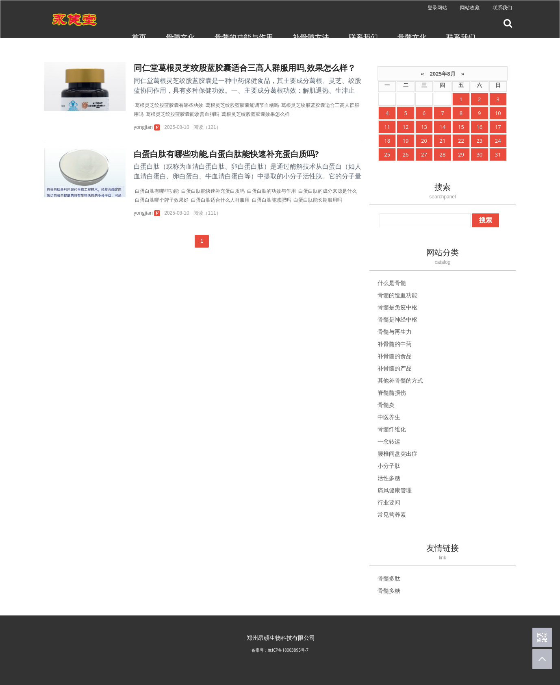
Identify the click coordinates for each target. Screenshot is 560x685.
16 (479, 126)
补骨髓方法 (311, 37)
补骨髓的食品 (395, 356)
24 (498, 140)
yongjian (143, 127)
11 (387, 126)
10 (498, 113)
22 (461, 140)
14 (443, 126)
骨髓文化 (180, 37)
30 (479, 154)
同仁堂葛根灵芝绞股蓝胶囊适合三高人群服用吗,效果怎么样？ (245, 67)
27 (424, 154)
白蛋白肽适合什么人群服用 (220, 199)
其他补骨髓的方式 (400, 380)
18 (387, 140)
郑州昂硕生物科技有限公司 (281, 638)
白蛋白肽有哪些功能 (157, 190)
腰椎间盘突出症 (397, 453)
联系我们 (502, 7)
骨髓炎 (386, 405)
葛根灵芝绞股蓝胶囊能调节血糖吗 (242, 105)
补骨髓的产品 (395, 368)
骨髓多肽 (389, 578)
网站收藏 (470, 7)
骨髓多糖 (389, 590)
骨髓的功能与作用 (244, 37)
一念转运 (389, 441)
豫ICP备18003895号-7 (288, 650)
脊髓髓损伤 (392, 392)
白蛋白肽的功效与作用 (271, 190)
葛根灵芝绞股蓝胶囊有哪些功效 (169, 105)
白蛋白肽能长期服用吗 (317, 199)
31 (498, 154)
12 (406, 126)
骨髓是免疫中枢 (397, 307)
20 (424, 140)
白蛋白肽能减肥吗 (271, 199)
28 (443, 154)
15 (461, 126)
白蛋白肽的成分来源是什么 (327, 190)
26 (406, 154)
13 (424, 126)
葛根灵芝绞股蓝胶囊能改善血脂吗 (182, 114)
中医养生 (389, 417)
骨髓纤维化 (392, 429)
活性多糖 (389, 478)
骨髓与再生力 (395, 331)
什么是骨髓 (392, 283)
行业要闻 (389, 502)
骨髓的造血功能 (397, 295)
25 (387, 154)
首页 (139, 37)
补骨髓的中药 (395, 344)
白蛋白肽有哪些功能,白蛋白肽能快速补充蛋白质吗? (226, 153)
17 (498, 126)
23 (479, 140)
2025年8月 (442, 73)
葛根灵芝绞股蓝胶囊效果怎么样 (255, 114)
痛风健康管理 (395, 490)
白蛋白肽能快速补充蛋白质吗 (213, 190)
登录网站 (437, 7)
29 (461, 154)
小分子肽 (389, 466)
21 (443, 140)
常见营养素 (392, 514)
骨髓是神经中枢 (397, 319)
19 (406, 140)
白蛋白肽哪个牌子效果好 (162, 199)
